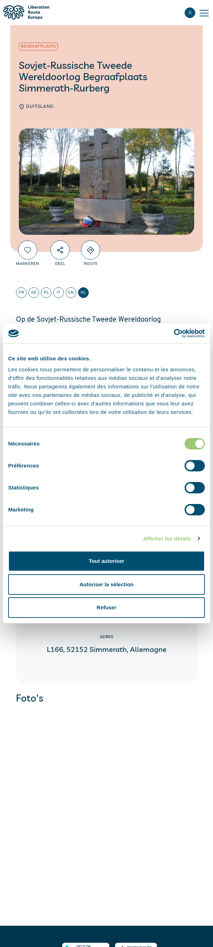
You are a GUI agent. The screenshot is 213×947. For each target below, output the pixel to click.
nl (83, 292)
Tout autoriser (106, 561)
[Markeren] (27, 250)
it (58, 292)
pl (46, 292)
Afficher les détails (167, 539)
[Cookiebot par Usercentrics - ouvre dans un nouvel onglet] (174, 333)
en (71, 292)
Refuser (106, 607)
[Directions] (90, 250)
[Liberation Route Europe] (26, 12)
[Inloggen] (190, 12)
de (34, 292)
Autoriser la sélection (107, 584)
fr (21, 292)
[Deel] (60, 250)
